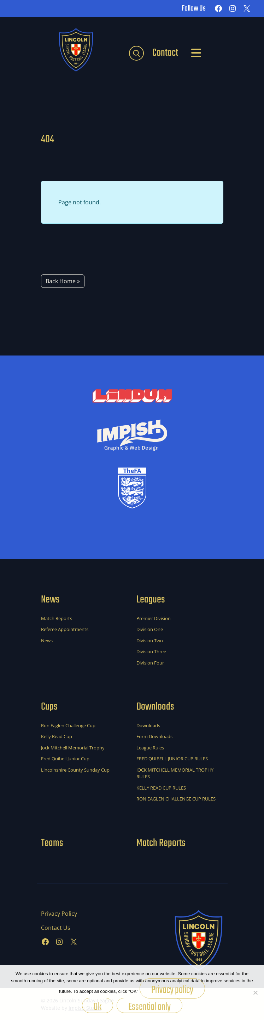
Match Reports (56, 618)
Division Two (149, 640)
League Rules (150, 747)
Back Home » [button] (63, 281)
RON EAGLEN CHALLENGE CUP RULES (176, 799)
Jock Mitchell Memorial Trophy (73, 747)
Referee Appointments (64, 629)
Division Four (150, 663)
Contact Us (55, 928)
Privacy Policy (59, 913)
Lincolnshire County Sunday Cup (75, 770)
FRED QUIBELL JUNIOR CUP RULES (172, 758)
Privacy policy (172, 990)
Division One (149, 629)
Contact (165, 53)
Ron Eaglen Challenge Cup (68, 725)
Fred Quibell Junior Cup (65, 758)
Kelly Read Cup (56, 736)
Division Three (151, 651)
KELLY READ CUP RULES (161, 788)
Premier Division (153, 618)
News (47, 640)
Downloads (148, 725)
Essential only (149, 1006)
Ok (97, 1006)
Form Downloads (154, 736)
